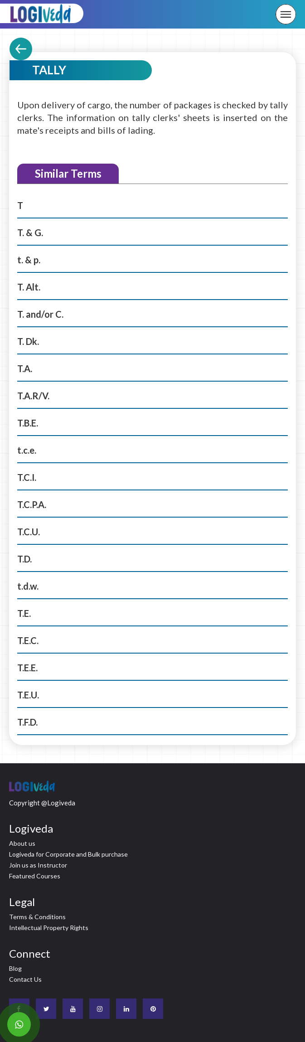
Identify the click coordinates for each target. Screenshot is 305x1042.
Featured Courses (34, 876)
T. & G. (30, 232)
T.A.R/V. (33, 395)
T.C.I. (26, 477)
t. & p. (28, 259)
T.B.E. (27, 422)
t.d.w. (28, 586)
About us (22, 843)
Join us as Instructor (38, 865)
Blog (15, 968)
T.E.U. (28, 694)
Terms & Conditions (37, 917)
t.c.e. (26, 450)
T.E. (24, 613)
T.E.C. (28, 640)
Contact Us (25, 979)
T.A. (24, 368)
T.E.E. (27, 667)
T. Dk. (28, 341)
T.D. (24, 558)
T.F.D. (27, 722)
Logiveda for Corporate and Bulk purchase (68, 854)
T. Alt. (28, 286)
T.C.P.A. (31, 504)
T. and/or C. (40, 314)
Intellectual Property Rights (48, 927)
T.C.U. (28, 531)
